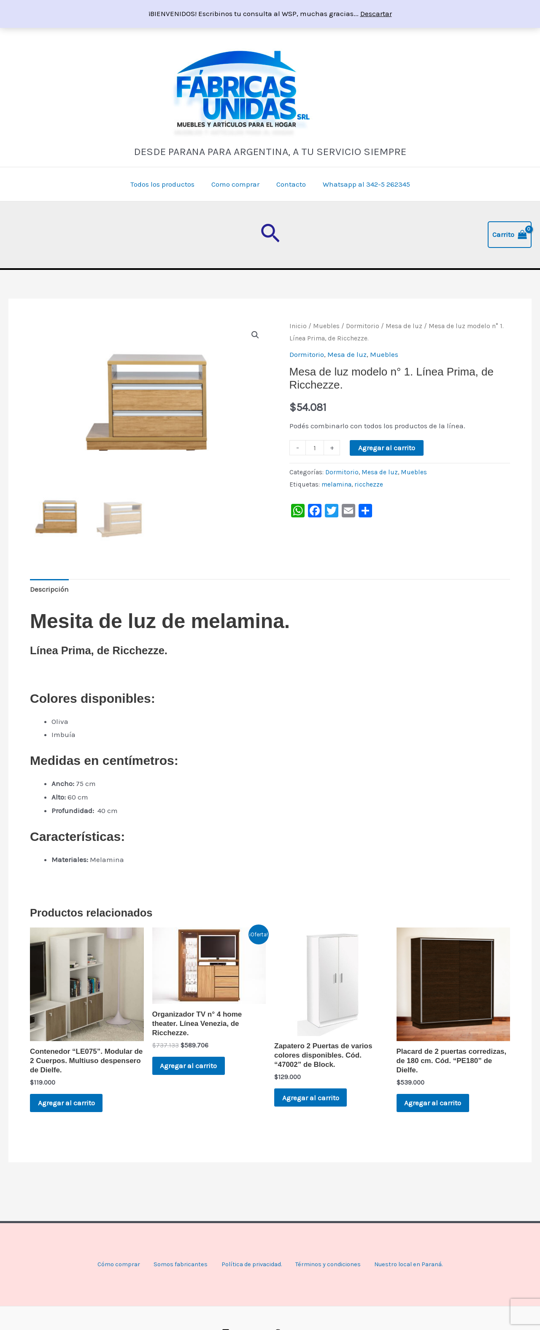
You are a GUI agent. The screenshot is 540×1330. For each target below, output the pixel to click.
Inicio (298, 326)
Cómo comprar (109, 1264)
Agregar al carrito (386, 447)
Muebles (326, 326)
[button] (270, 235)
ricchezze (368, 484)
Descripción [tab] (49, 587)
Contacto (290, 184)
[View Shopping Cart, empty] (510, 234)
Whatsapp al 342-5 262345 (362, 184)
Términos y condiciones (328, 1264)
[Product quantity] (314, 447)
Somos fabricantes (171, 1264)
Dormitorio (362, 326)
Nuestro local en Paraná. (414, 1264)
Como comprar (237, 184)
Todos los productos (166, 184)
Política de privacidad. (245, 1264)
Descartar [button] (376, 13)
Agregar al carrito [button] (71, 1103)
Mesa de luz (404, 326)
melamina (336, 484)
